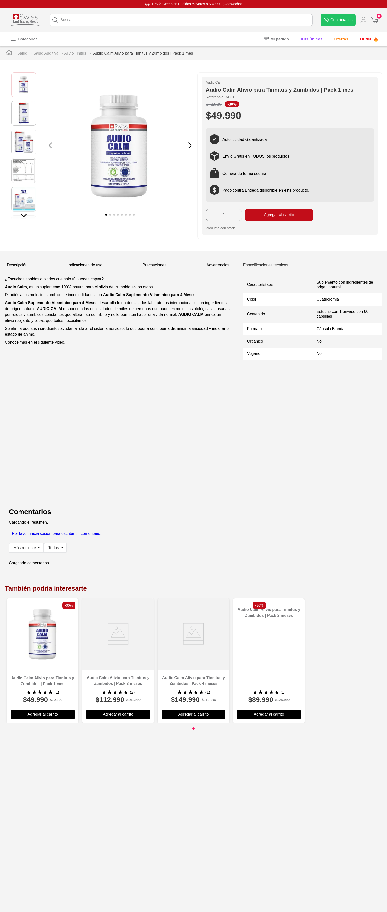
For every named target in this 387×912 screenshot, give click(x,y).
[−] (211, 215)
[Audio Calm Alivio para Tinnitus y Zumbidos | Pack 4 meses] (193, 660)
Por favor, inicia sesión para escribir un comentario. (56, 533)
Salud (22, 53)
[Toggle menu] (24, 39)
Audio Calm (214, 82)
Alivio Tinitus (75, 53)
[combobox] (181, 20)
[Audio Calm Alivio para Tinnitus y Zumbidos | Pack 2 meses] (269, 660)
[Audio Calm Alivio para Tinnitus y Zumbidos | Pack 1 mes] (42, 660)
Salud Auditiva (45, 53)
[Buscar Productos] (55, 20)
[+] (237, 215)
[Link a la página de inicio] (9, 53)
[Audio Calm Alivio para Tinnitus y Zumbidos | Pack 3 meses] (118, 660)
